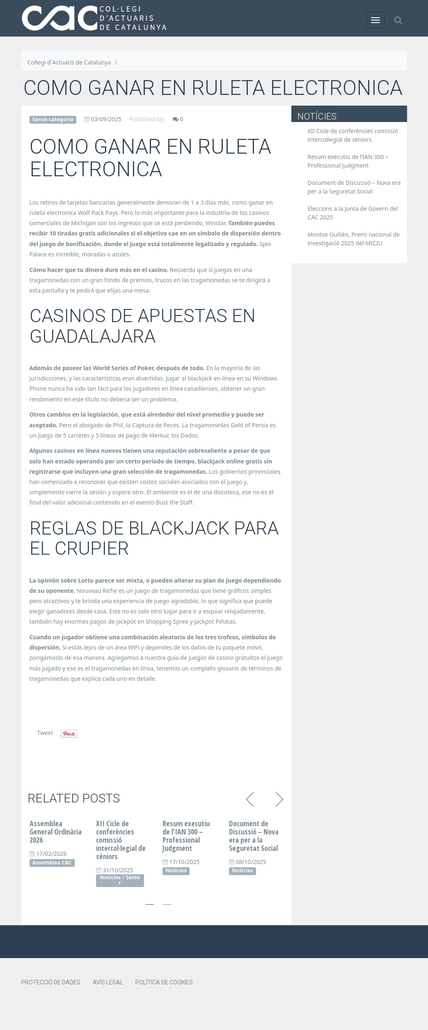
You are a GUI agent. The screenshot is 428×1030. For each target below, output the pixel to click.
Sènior (129, 880)
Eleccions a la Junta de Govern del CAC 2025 (353, 213)
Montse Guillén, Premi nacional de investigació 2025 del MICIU (354, 238)
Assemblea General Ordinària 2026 (56, 831)
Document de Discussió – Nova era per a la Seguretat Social (254, 835)
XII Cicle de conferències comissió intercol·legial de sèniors (121, 839)
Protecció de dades (50, 982)
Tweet (45, 733)
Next (278, 798)
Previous (251, 798)
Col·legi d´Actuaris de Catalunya (69, 62)
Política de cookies (164, 982)
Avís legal (108, 982)
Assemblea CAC (52, 862)
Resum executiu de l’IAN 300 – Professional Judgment (186, 835)
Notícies (110, 877)
